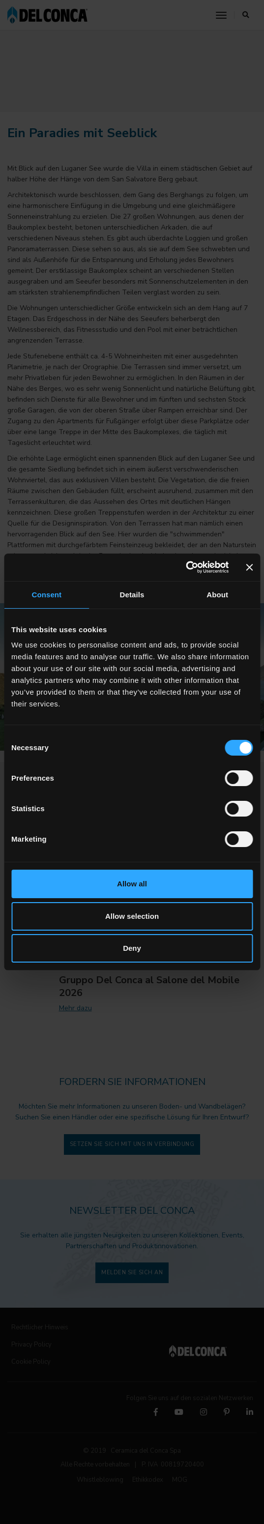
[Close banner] (249, 567)
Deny (132, 948)
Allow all (132, 883)
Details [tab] (132, 594)
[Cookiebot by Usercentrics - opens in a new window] (186, 567)
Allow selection (132, 916)
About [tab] (217, 594)
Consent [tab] (46, 594)
